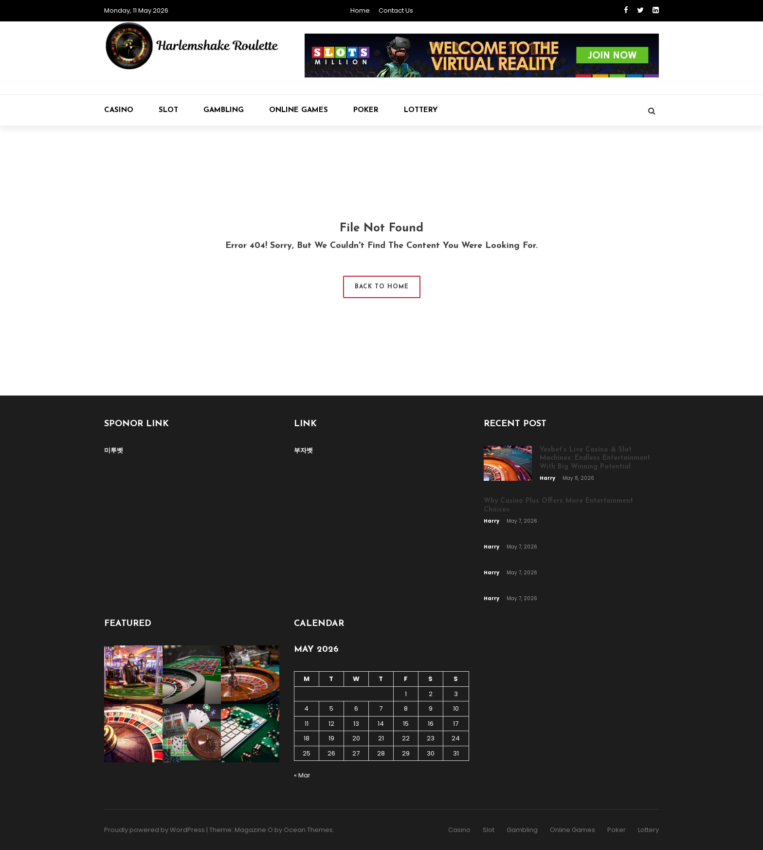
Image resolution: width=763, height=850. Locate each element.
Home (360, 10)
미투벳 (113, 450)
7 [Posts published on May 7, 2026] (380, 708)
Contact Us (396, 10)
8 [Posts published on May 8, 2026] (406, 708)
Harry (548, 478)
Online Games (298, 110)
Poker (366, 110)
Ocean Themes (308, 829)
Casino (118, 110)
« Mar (302, 775)
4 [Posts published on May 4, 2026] (306, 708)
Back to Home (382, 287)
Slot (168, 110)
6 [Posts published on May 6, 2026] (356, 708)
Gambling (223, 110)
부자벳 (303, 450)
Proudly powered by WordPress (154, 829)
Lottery (420, 110)
